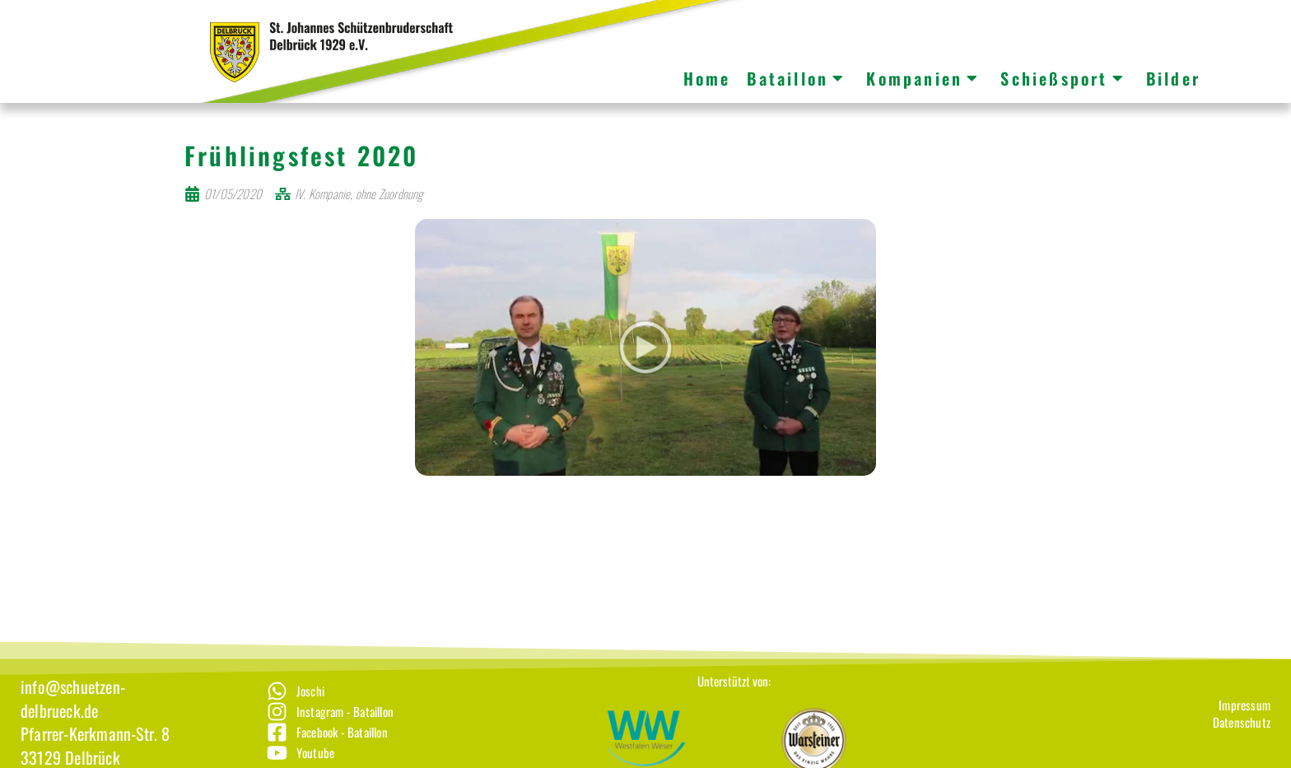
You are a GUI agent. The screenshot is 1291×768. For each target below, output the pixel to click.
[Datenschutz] (1242, 741)
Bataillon (796, 78)
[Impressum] (1242, 724)
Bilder (1173, 78)
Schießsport (1062, 78)
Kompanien (923, 78)
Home (707, 78)
